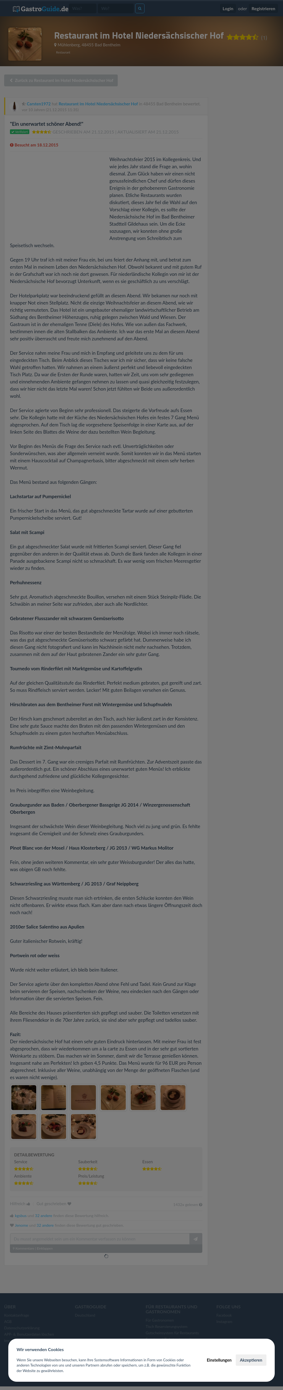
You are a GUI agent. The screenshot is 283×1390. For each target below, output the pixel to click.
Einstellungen (219, 1359)
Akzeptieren (251, 1359)
